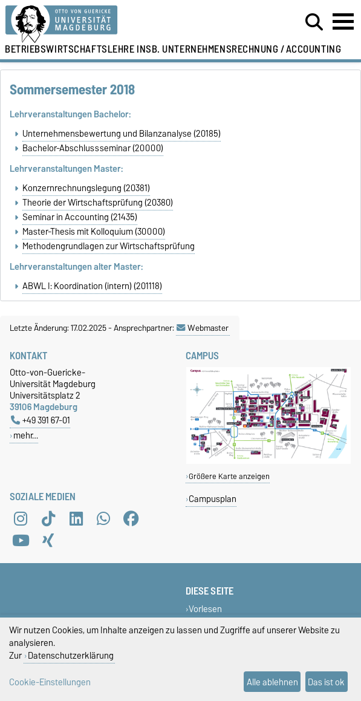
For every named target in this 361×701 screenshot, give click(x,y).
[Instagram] (20, 518)
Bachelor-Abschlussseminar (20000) (92, 148)
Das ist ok (326, 682)
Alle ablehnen (272, 682)
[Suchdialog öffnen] (314, 22)
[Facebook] (131, 518)
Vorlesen (205, 609)
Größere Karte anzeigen (229, 476)
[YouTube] (20, 540)
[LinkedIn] (76, 518)
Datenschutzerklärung (71, 655)
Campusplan (212, 498)
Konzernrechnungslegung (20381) (86, 188)
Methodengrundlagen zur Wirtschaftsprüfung (108, 246)
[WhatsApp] (103, 518)
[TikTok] (48, 518)
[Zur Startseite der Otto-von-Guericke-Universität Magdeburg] (110, 24)
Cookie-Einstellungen (50, 682)
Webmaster (203, 328)
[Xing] (48, 540)
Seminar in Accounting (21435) (79, 217)
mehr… (25, 435)
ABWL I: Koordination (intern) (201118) (92, 286)
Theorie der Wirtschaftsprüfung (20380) (97, 202)
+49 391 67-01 (40, 420)
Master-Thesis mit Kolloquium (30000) (93, 231)
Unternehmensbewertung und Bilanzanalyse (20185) (121, 133)
